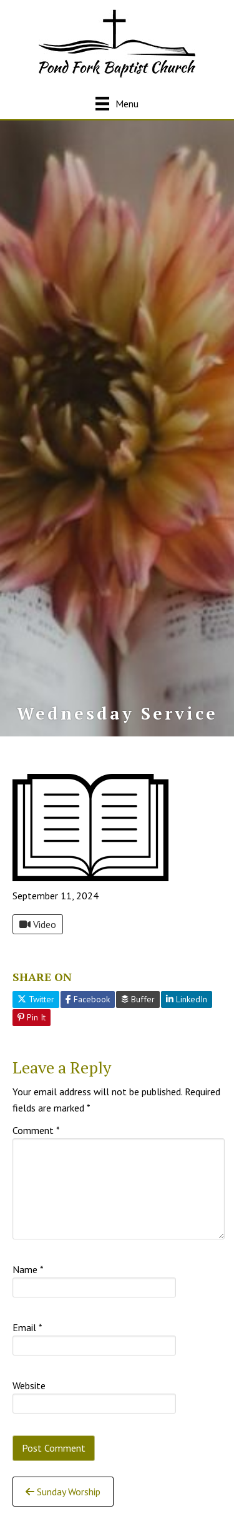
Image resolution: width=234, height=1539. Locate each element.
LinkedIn (186, 999)
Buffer (138, 999)
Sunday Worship (63, 1491)
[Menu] (117, 103)
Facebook (88, 999)
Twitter (35, 999)
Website (29, 1385)
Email (27, 1327)
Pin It (31, 1017)
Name (28, 1269)
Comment (36, 1130)
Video (37, 924)
